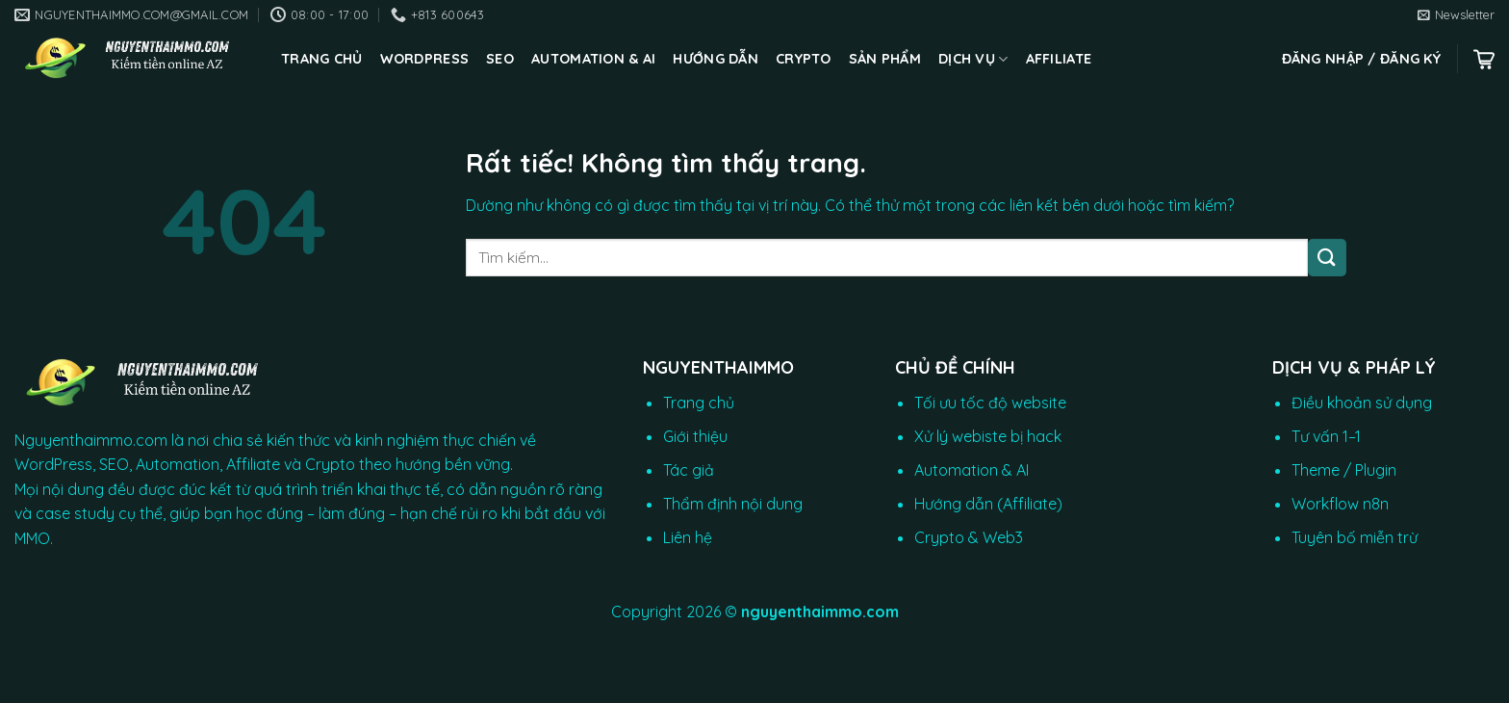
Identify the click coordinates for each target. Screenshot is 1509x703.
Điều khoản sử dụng (1362, 402)
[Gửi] (1327, 257)
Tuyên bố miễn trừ (1355, 537)
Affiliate (1059, 58)
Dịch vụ (973, 59)
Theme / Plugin (1344, 470)
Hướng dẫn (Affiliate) (988, 503)
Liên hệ (687, 537)
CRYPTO (803, 58)
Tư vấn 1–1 (1326, 436)
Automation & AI (593, 58)
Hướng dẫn (715, 58)
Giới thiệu (695, 436)
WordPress (425, 58)
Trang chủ (322, 58)
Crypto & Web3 (968, 537)
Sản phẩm (885, 58)
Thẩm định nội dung (733, 503)
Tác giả (688, 470)
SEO (500, 58)
